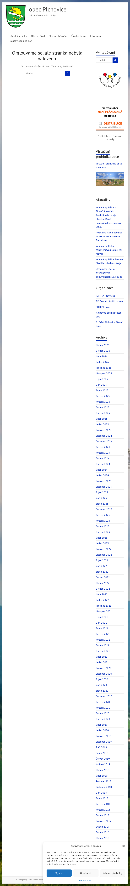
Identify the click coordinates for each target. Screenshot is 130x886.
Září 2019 (101, 747)
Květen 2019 (103, 764)
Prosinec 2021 (103, 605)
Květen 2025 (103, 401)
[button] (123, 846)
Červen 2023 (103, 515)
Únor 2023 (102, 537)
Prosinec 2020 (103, 668)
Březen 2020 (103, 719)
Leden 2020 (102, 730)
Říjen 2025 (102, 379)
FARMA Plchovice (105, 295)
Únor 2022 (102, 594)
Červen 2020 (103, 702)
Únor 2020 (102, 724)
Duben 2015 (102, 838)
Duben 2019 (102, 770)
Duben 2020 (102, 713)
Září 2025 (101, 384)
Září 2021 (101, 622)
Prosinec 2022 (103, 549)
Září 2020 (101, 685)
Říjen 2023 (102, 492)
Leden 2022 (102, 600)
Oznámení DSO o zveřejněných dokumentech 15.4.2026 (109, 272)
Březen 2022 (103, 588)
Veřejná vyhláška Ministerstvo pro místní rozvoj (109, 249)
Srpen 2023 (102, 503)
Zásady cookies (84, 880)
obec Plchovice (47, 9)
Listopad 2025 (104, 373)
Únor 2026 (102, 356)
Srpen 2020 (102, 690)
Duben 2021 (102, 645)
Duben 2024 (102, 458)
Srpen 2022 (102, 571)
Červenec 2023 (104, 509)
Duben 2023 (102, 526)
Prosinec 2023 (103, 481)
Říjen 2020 (102, 679)
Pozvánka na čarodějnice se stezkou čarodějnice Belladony (109, 236)
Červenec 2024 (104, 441)
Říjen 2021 (102, 617)
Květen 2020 (103, 707)
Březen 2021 (103, 651)
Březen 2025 (103, 413)
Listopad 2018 (104, 787)
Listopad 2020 (104, 673)
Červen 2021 (103, 634)
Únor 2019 (102, 775)
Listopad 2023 (104, 486)
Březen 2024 (103, 464)
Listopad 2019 (104, 741)
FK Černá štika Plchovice (109, 301)
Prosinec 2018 (103, 781)
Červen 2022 (103, 577)
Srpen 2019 (102, 753)
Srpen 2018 (102, 798)
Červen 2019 (103, 758)
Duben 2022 (102, 583)
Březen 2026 (103, 350)
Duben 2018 (102, 815)
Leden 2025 (102, 424)
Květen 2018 (103, 809)
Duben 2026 (102, 345)
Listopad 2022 (104, 554)
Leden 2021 (102, 662)
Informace (96, 35)
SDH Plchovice (104, 307)
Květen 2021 (103, 639)
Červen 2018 (103, 804)
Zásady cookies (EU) (21, 40)
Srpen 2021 (102, 628)
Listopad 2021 (104, 611)
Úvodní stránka (18, 35)
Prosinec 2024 (103, 430)
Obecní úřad (38, 35)
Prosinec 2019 (103, 736)
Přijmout (59, 873)
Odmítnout (85, 873)
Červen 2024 (103, 447)
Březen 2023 (103, 532)
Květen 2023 (103, 520)
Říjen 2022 (102, 560)
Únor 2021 (102, 656)
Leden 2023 (102, 543)
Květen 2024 (103, 452)
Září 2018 (101, 792)
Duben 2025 (102, 407)
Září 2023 (101, 498)
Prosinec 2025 (103, 367)
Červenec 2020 (104, 696)
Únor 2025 (102, 418)
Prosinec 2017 (103, 821)
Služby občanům (58, 35)
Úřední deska (78, 35)
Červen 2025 (103, 396)
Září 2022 (101, 566)
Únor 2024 (102, 469)
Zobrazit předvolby (112, 873)
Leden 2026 (102, 362)
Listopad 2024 (104, 435)
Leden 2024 (102, 475)
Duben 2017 (102, 826)
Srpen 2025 (102, 390)
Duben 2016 (102, 832)
